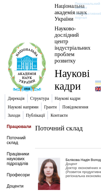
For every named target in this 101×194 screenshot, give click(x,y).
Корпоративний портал (85, 16)
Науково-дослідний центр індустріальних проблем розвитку (73, 44)
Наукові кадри (72, 79)
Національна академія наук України (71, 12)
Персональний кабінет (85, 6)
